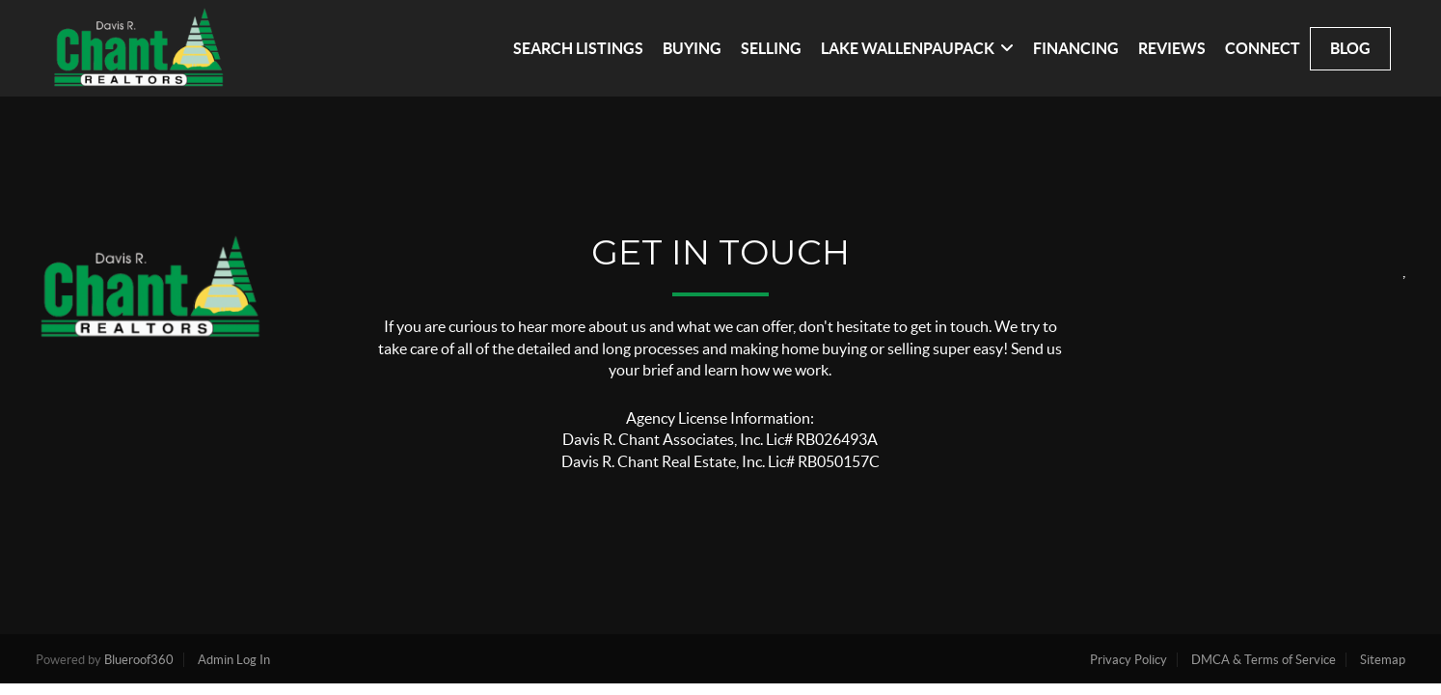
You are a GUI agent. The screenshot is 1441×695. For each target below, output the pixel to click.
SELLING (771, 48)
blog (1350, 48)
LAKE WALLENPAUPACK (917, 48)
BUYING (692, 48)
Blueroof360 (139, 660)
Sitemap (1382, 660)
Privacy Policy (1128, 660)
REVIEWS (1172, 48)
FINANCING (1076, 48)
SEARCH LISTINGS (578, 48)
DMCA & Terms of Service (1263, 660)
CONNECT (1262, 48)
